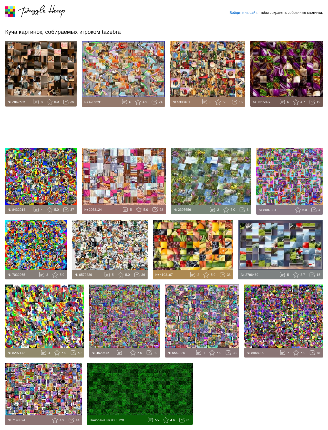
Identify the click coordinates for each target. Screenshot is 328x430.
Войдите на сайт (243, 13)
